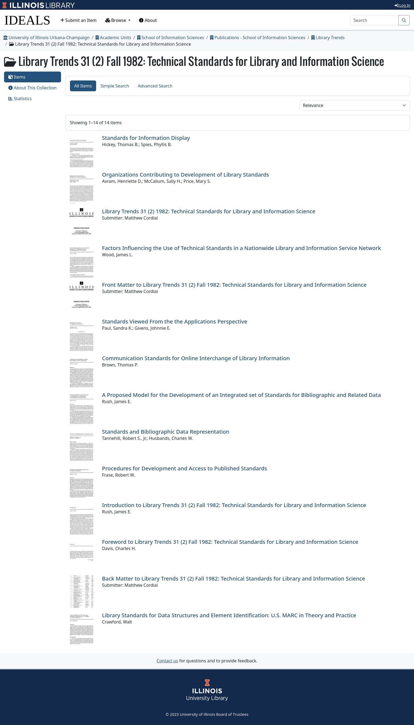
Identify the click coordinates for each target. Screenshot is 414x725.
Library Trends (328, 38)
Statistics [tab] (20, 99)
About (148, 20)
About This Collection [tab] (32, 88)
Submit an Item (78, 20)
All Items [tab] (83, 86)
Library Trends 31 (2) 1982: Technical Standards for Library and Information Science (208, 211)
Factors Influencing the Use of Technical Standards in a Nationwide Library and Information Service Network (241, 248)
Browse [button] (116, 20)
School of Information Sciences (170, 38)
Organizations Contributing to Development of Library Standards (185, 174)
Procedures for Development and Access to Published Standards (184, 468)
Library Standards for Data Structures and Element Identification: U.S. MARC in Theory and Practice (229, 615)
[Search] (374, 20)
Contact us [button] (167, 661)
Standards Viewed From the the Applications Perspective (174, 321)
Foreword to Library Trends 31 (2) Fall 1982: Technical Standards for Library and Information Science (230, 541)
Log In (402, 5)
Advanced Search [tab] (155, 86)
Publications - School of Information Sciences (257, 38)
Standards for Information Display (146, 137)
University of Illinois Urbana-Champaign (46, 38)
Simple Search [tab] (114, 86)
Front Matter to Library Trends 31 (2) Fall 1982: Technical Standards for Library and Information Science (234, 284)
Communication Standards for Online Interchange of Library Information (196, 358)
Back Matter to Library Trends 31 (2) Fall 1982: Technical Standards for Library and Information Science (233, 578)
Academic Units (113, 38)
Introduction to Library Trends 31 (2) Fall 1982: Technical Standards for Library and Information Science (234, 505)
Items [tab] (16, 77)
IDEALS (27, 20)
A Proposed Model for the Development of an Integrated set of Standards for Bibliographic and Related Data (241, 395)
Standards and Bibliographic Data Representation (166, 431)
